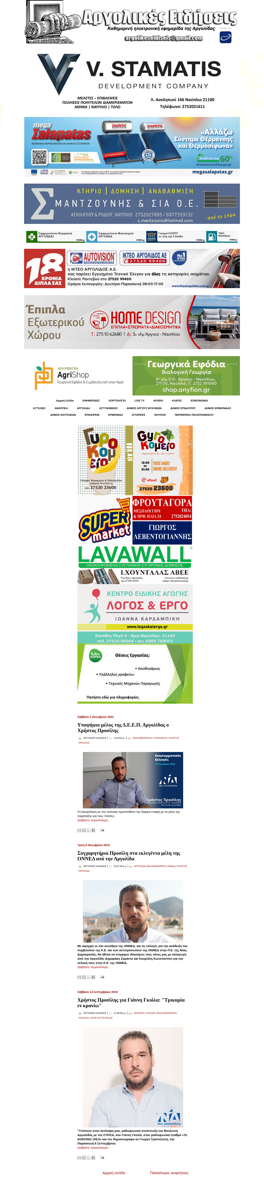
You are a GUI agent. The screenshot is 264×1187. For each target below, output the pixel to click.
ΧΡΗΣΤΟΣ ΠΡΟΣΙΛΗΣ (102, 1018)
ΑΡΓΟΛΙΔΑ (83, 408)
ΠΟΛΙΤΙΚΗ (83, 1018)
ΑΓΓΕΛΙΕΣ (39, 408)
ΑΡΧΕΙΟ (158, 400)
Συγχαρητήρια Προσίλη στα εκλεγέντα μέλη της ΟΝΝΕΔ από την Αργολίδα (128, 855)
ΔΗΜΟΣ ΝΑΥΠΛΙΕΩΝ (63, 414)
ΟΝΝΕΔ (171, 866)
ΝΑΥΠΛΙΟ (160, 414)
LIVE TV (139, 400)
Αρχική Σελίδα (65, 400)
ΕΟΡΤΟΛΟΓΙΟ (117, 400)
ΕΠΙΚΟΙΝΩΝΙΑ (199, 400)
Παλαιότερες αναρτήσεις (169, 1173)
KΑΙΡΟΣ (177, 400)
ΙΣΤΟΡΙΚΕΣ (138, 414)
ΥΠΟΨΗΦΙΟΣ (160, 738)
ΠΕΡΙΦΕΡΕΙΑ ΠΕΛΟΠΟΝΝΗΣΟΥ (194, 414)
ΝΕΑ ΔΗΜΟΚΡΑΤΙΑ (142, 738)
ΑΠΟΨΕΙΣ (139, 1013)
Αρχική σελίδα (114, 1173)
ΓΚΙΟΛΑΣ (150, 1013)
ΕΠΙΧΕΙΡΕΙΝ (92, 414)
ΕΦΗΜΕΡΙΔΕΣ (91, 400)
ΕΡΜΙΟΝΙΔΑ (115, 414)
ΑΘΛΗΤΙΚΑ (61, 408)
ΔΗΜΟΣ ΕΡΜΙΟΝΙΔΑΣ (218, 408)
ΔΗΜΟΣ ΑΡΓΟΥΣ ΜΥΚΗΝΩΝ (144, 408)
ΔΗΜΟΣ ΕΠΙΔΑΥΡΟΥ (183, 408)
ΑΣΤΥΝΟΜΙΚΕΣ (108, 408)
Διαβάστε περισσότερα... (93, 820)
